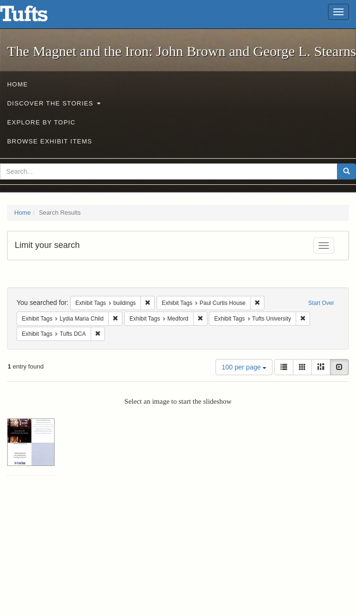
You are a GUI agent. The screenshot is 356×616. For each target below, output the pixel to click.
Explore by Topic (41, 122)
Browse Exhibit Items (49, 141)
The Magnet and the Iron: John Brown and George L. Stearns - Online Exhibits (35, 16)
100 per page (244, 367)
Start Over (321, 303)
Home (17, 84)
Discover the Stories (54, 103)
